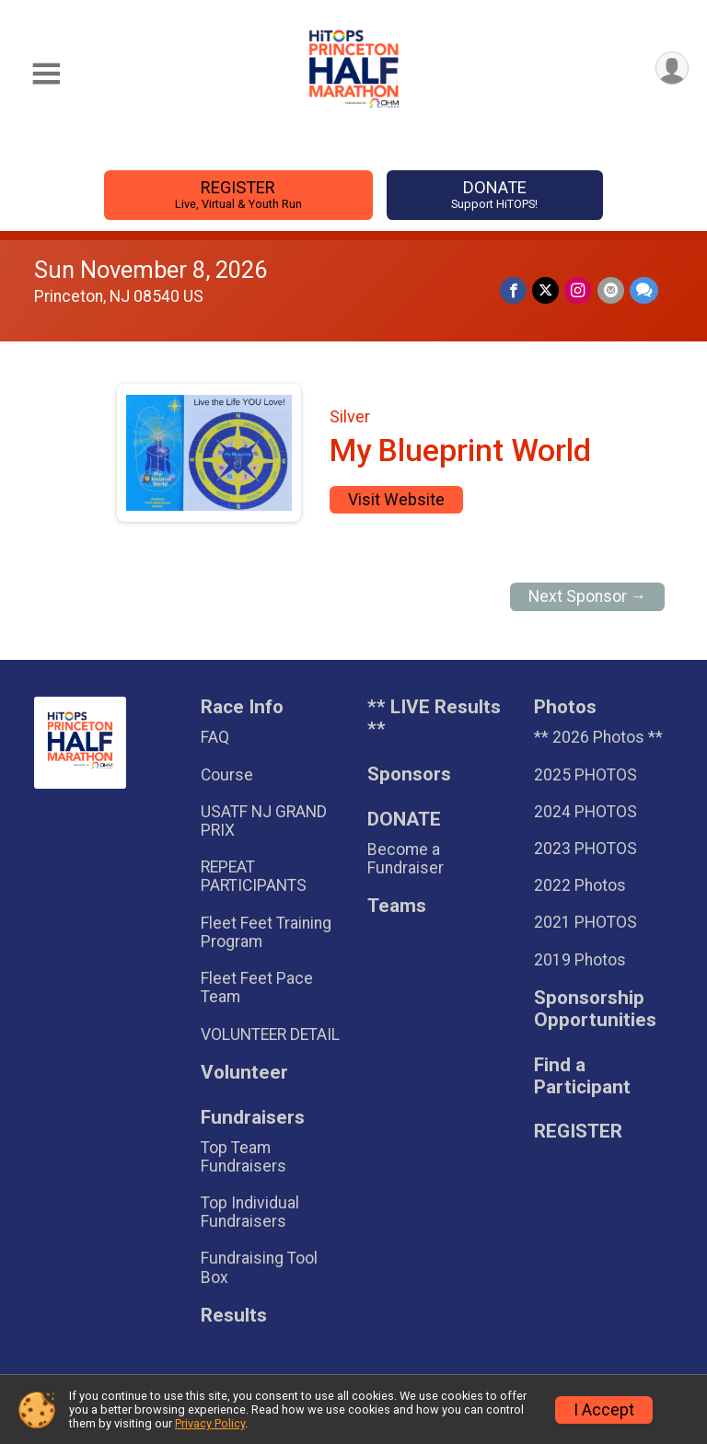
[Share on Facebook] (514, 290)
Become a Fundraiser (405, 858)
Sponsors (409, 774)
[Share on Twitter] (546, 290)
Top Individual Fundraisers (250, 1212)
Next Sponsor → (587, 596)
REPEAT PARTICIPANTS (254, 876)
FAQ (215, 737)
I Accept (604, 1410)
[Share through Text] (644, 290)
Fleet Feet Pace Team (257, 987)
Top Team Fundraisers (243, 1156)
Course (227, 775)
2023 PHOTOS (585, 848)
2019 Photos (580, 960)
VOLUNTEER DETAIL (270, 1034)
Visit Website (396, 500)
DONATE (495, 195)
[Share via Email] (610, 290)
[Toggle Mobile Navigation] (46, 74)
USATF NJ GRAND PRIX (264, 821)
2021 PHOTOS (585, 922)
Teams (396, 906)
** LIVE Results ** (434, 718)
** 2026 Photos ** (598, 737)
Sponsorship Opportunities (595, 1009)
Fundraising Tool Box (259, 1267)
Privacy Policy (210, 1423)
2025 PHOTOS (585, 775)
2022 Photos (580, 885)
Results (234, 1315)
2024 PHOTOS (585, 812)
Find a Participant (582, 1076)
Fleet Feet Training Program (266, 932)
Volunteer (244, 1072)
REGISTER (238, 195)
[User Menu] (672, 69)
